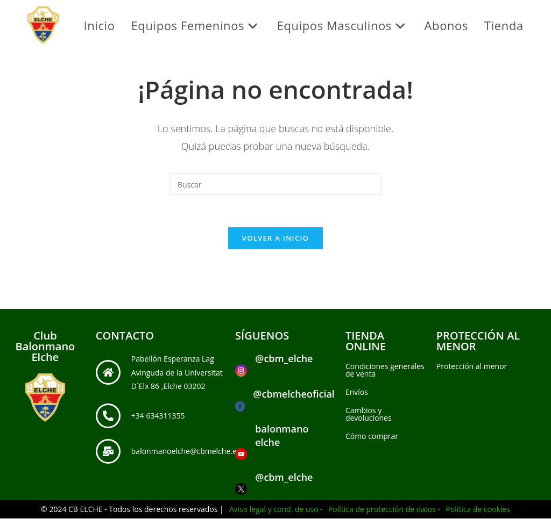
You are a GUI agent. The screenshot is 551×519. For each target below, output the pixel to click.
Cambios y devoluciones (368, 414)
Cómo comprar (371, 436)
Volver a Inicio (275, 238)
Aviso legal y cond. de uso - (276, 509)
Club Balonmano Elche (45, 347)
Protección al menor (471, 367)
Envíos (356, 392)
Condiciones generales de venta (385, 370)
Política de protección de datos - (384, 509)
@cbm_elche (284, 358)
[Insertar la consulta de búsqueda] (275, 184)
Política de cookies (478, 509)
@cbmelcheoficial (294, 393)
